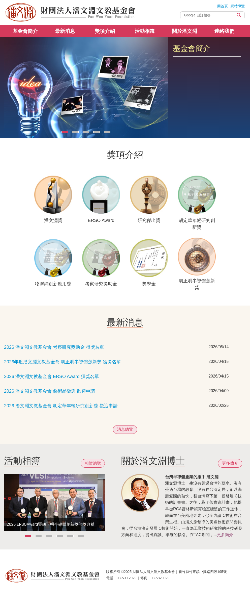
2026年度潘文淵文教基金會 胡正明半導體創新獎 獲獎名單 (62, 361)
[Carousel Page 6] (81, 536)
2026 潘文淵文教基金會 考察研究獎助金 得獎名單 (54, 347)
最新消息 (65, 31)
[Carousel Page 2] (75, 132)
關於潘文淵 (184, 31)
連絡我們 (224, 31)
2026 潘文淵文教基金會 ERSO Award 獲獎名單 (51, 376)
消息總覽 (125, 429)
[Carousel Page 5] (107, 132)
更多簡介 (230, 463)
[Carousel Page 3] (86, 132)
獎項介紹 (105, 31)
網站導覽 (238, 6)
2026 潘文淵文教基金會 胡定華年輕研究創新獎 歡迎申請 (61, 405)
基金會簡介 (25, 31)
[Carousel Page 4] (96, 132)
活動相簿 (145, 31)
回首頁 (222, 6)
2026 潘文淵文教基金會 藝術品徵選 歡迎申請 (49, 391)
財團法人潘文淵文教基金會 (70, 12)
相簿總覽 (93, 463)
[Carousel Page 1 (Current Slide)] (64, 132)
